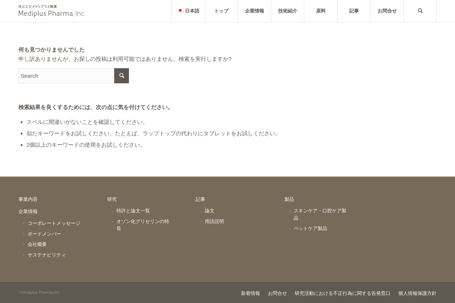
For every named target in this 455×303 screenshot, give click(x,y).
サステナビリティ (47, 255)
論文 (209, 210)
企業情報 (28, 211)
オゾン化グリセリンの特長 (142, 225)
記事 (200, 199)
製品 (289, 199)
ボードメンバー (44, 234)
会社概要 (37, 244)
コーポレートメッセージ (54, 223)
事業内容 (28, 199)
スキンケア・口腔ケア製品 (320, 214)
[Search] (420, 11)
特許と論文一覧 (133, 210)
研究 (112, 199)
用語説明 (214, 221)
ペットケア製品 (310, 228)
